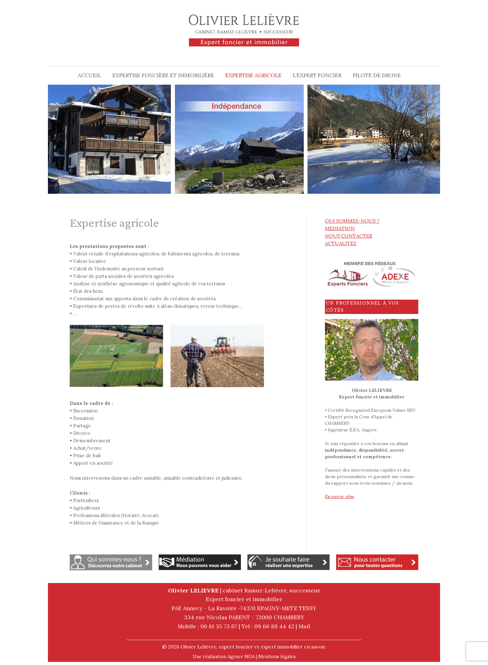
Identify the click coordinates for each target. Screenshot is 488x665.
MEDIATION (340, 228)
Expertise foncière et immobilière (163, 75)
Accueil (89, 75)
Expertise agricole (253, 75)
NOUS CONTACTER (348, 236)
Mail (304, 626)
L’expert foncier (317, 75)
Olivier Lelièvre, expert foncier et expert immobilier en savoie (253, 647)
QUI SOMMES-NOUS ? (352, 221)
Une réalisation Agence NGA (224, 656)
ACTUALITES (340, 243)
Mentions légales (277, 656)
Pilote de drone (377, 75)
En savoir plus (339, 496)
